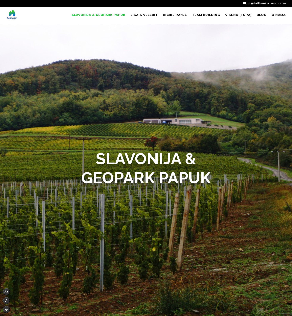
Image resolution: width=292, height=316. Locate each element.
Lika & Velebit (144, 15)
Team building (206, 15)
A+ (6, 292)
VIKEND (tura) (238, 15)
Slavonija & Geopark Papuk (98, 15)
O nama (279, 15)
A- (6, 309)
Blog (261, 15)
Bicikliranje (175, 15)
